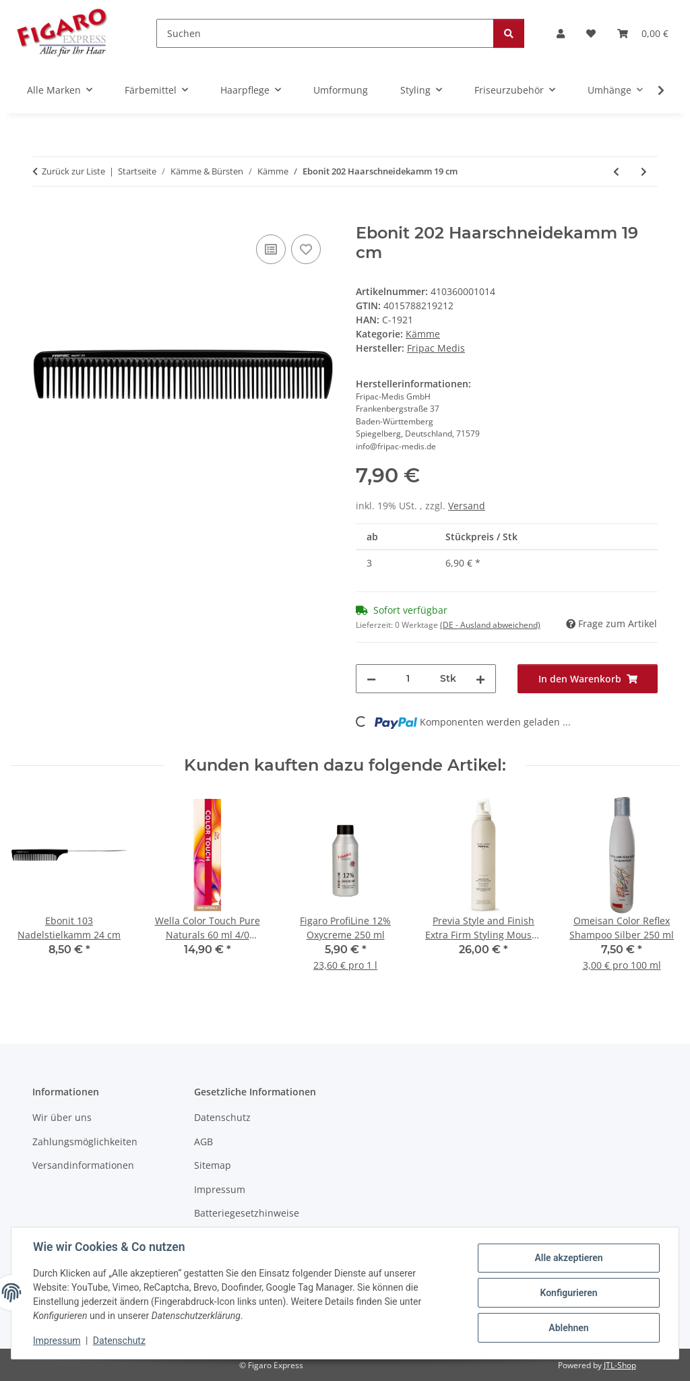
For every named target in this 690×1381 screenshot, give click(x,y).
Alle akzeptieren (568, 1257)
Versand (466, 505)
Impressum (56, 1340)
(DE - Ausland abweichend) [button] (490, 625)
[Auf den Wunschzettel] (306, 249)
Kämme (423, 333)
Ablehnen (568, 1327)
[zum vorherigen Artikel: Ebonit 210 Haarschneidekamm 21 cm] (616, 171)
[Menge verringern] (371, 679)
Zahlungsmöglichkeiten (84, 1141)
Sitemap (212, 1165)
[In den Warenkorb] (43, 216)
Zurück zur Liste (73, 171)
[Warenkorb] (642, 33)
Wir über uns (62, 1117)
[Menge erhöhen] (480, 679)
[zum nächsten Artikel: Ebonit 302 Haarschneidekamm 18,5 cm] (644, 171)
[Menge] (408, 679)
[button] (560, 33)
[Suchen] (325, 33)
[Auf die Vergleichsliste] (271, 249)
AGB (203, 1141)
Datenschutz (119, 1340)
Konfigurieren (568, 1292)
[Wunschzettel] (590, 33)
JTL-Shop (620, 1365)
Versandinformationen (83, 1165)
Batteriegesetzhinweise (246, 1213)
